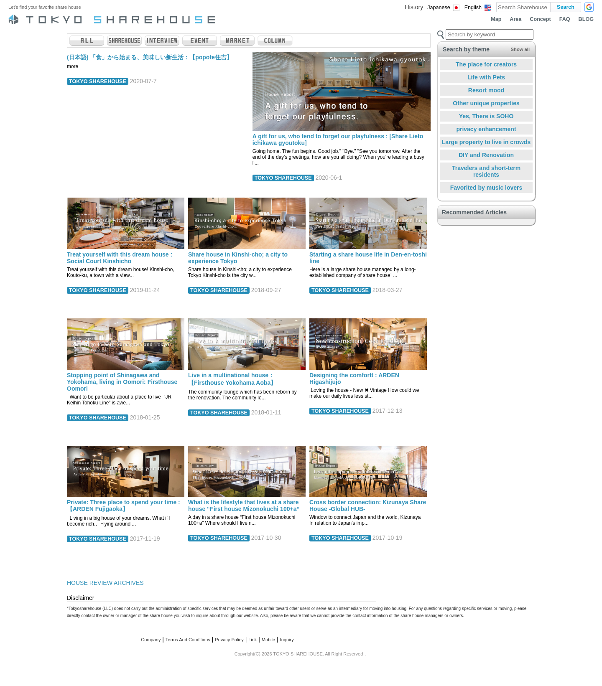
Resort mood (486, 90)
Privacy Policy (229, 639)
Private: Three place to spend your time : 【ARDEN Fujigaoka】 (123, 505)
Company (151, 639)
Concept (540, 19)
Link (252, 639)
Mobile (268, 639)
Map (496, 19)
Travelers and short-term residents (486, 171)
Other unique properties (486, 103)
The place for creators (486, 64)
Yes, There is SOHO (486, 116)
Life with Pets (486, 77)
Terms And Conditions (188, 639)
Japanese (438, 7)
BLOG (586, 19)
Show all (520, 49)
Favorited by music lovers (486, 187)
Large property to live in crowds (486, 142)
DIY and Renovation (486, 155)
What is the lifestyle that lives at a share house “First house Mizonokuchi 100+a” (243, 505)
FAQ (564, 19)
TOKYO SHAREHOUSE (97, 81)
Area (515, 19)
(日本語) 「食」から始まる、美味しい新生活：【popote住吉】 (149, 57)
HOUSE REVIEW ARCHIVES (105, 582)
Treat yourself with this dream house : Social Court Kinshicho (119, 257)
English (473, 7)
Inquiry (287, 639)
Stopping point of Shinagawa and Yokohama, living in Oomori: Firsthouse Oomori (122, 382)
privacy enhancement (486, 129)
